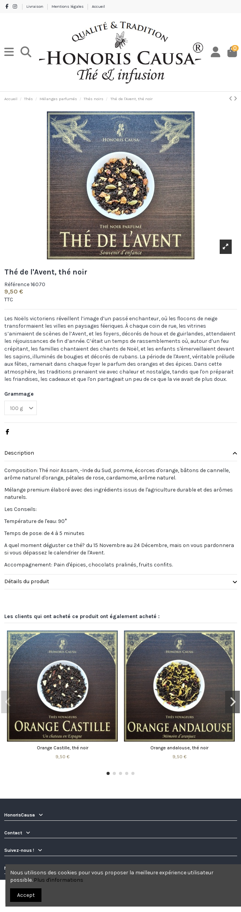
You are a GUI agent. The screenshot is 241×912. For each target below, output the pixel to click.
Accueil (98, 6)
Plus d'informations (58, 880)
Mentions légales (68, 6)
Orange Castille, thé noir (62, 747)
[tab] (120, 453)
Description (120, 453)
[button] (108, 773)
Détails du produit (120, 581)
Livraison (35, 6)
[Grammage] (20, 408)
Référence (16, 284)
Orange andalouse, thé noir (179, 747)
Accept (26, 895)
